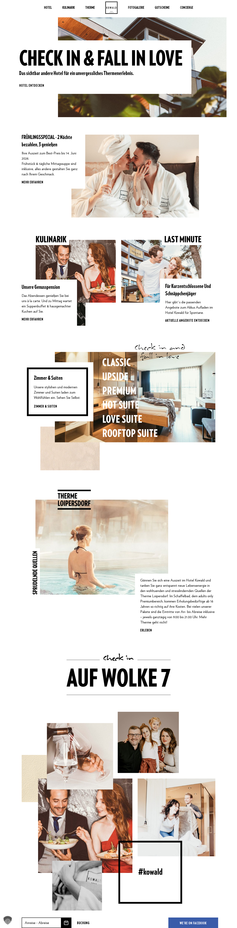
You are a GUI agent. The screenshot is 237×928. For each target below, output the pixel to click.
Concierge (186, 8)
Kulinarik (68, 8)
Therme (90, 8)
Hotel (48, 8)
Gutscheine (162, 8)
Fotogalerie (136, 8)
